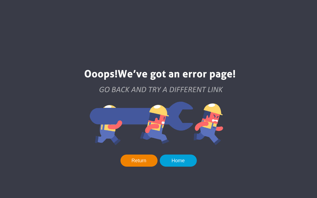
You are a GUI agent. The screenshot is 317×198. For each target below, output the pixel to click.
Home (178, 160)
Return (138, 160)
